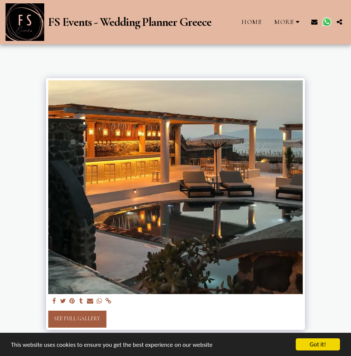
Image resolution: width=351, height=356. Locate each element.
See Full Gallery (77, 318)
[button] (314, 22)
